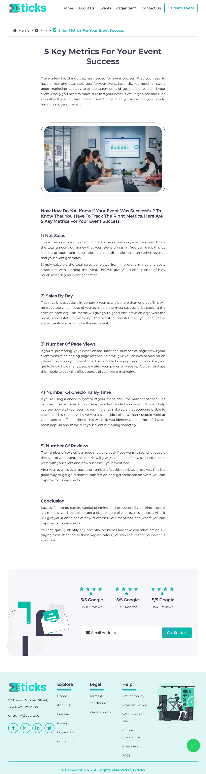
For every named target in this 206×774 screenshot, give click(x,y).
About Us (86, 8)
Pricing (62, 723)
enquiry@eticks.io (23, 715)
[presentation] (111, 651)
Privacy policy (100, 712)
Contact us (65, 741)
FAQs (126, 755)
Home (67, 8)
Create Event (182, 8)
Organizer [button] (125, 8)
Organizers (65, 732)
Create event (132, 746)
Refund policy (133, 696)
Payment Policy (134, 705)
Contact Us (151, 8)
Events (105, 8)
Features (64, 714)
